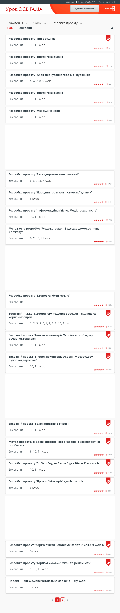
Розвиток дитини (105, 2)
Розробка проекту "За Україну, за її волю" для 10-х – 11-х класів (54, 463)
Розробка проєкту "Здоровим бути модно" (39, 295)
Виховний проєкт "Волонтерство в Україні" (39, 423)
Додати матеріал (84, 8)
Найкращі (25, 28)
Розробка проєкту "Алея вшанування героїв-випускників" (50, 74)
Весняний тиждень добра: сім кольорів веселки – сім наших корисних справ (52, 315)
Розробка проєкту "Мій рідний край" (35, 110)
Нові (10, 28)
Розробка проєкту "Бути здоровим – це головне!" (44, 174)
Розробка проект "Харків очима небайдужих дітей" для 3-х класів (56, 545)
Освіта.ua (69, 2)
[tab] (17, 23)
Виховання (16, 45)
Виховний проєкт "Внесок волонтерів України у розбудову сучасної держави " (51, 358)
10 (31, 45)
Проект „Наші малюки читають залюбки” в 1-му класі (47, 581)
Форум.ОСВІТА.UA (86, 2)
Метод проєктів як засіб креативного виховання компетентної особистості (54, 443)
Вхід (110, 8)
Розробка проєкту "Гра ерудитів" (32, 38)
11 (36, 45)
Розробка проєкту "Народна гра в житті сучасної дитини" (50, 192)
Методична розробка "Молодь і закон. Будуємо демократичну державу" (54, 230)
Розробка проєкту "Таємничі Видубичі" (36, 56)
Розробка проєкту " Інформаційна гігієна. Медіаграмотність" (53, 210)
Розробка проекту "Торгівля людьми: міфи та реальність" (50, 563)
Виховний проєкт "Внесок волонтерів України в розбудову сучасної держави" (51, 337)
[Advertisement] (60, 147)
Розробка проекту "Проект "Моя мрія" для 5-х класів (46, 481)
